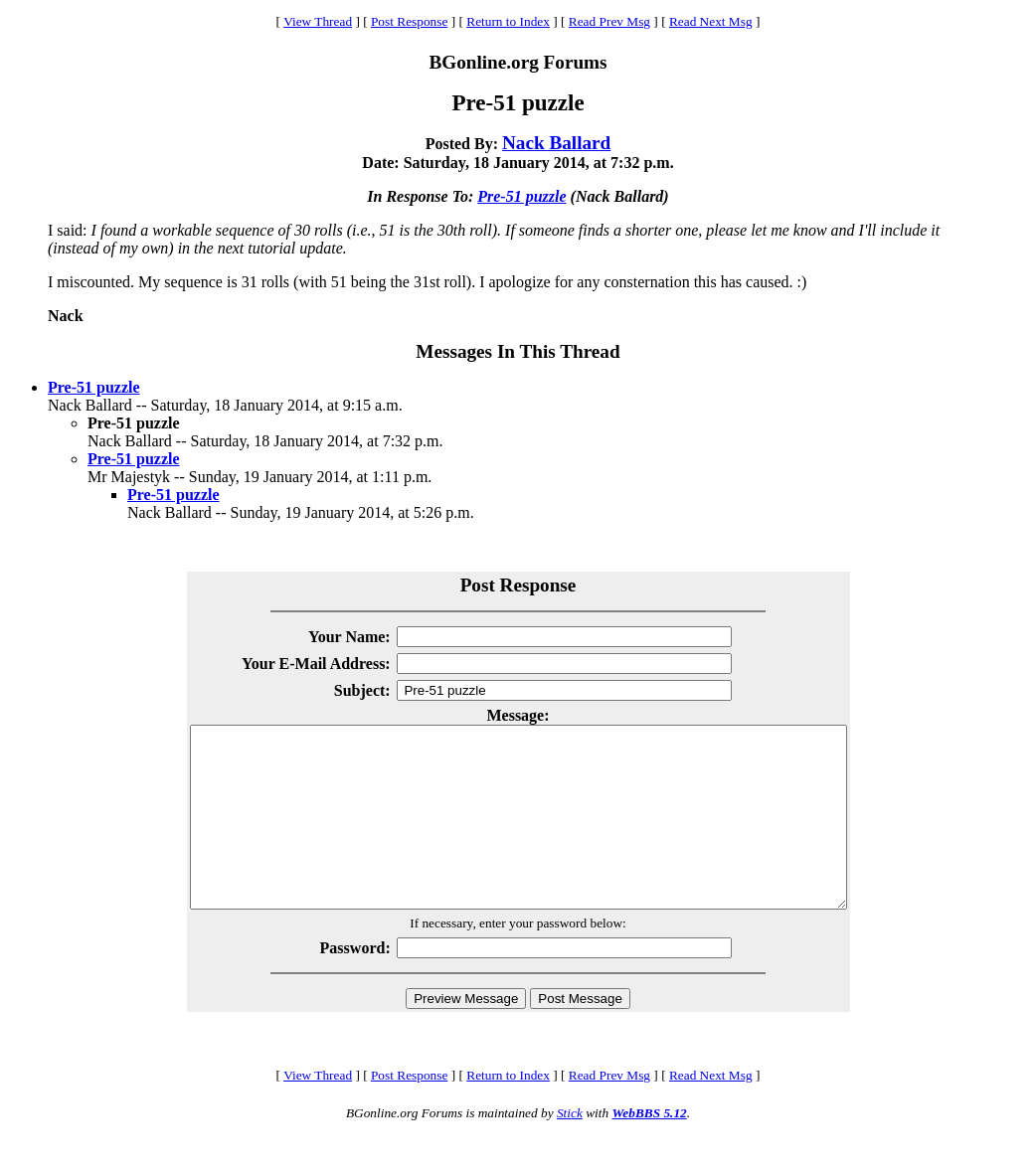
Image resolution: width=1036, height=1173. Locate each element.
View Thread (317, 21)
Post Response (409, 21)
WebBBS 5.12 (648, 1148)
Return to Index (508, 21)
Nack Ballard (556, 142)
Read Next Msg (711, 21)
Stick (570, 1148)
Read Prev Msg (609, 21)
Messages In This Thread (517, 351)
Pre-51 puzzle (521, 196)
